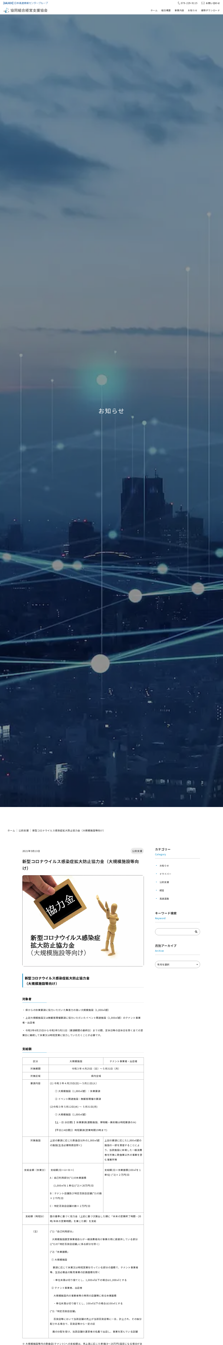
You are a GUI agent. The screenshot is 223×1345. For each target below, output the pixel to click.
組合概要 (166, 10)
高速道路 (164, 898)
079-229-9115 (189, 3)
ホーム (154, 10)
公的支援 (24, 830)
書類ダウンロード (210, 10)
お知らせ (192, 10)
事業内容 (179, 10)
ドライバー (165, 873)
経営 (162, 890)
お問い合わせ (213, 3)
